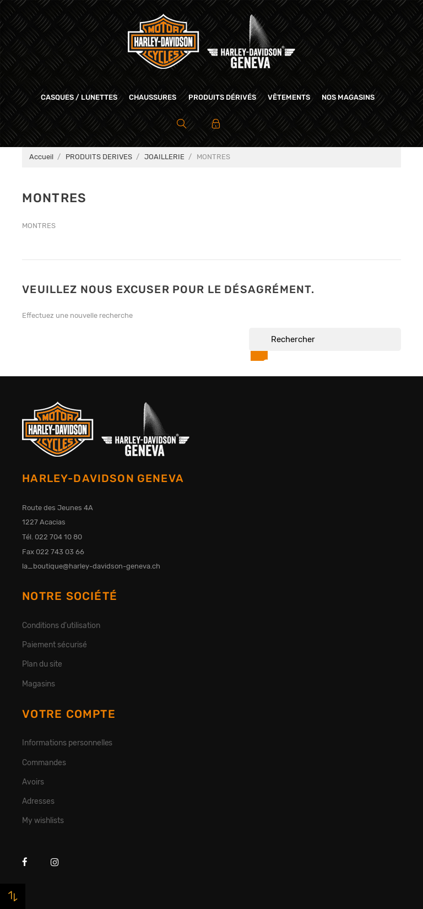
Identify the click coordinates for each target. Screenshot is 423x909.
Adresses (38, 801)
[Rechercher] (325, 339)
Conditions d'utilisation (61, 625)
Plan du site (42, 663)
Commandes (44, 762)
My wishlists (43, 820)
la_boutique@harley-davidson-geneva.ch (91, 566)
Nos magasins (348, 97)
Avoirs (33, 781)
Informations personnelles (67, 742)
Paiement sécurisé (54, 644)
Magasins (38, 683)
